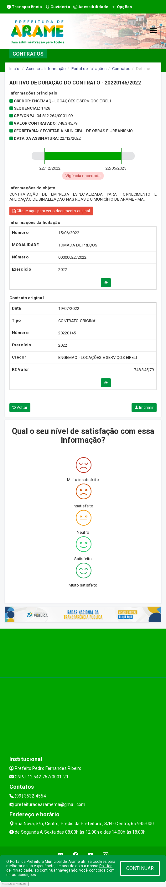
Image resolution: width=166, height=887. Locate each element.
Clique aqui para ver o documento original (51, 211)
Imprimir (144, 407)
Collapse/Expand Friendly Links (14, 884)
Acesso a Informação (46, 68)
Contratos (121, 68)
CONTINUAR (140, 868)
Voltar (20, 407)
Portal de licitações (88, 68)
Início (14, 68)
